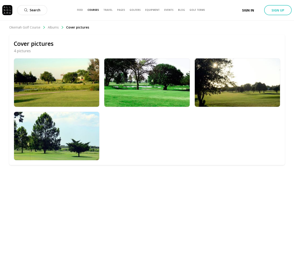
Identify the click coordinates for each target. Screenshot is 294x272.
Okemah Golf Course (27, 27)
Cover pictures (77, 27)
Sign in (248, 10)
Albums (56, 27)
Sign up (277, 10)
